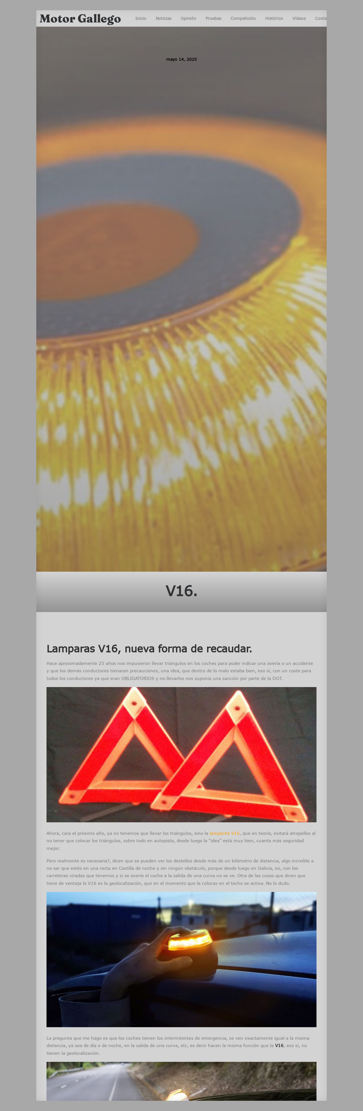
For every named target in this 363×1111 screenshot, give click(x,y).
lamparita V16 (225, 390)
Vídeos (299, 18)
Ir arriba (307, 1088)
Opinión (188, 18)
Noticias (163, 18)
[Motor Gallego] (80, 18)
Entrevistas (80, 948)
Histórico (274, 18)
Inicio (140, 18)
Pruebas (213, 18)
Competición (243, 18)
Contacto (324, 18)
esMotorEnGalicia (77, 1003)
